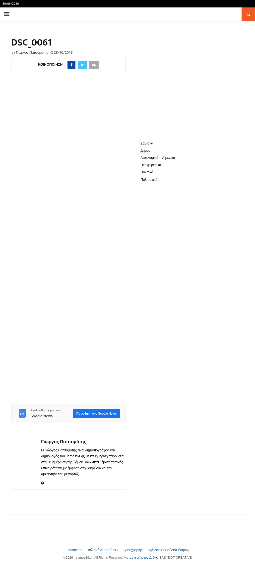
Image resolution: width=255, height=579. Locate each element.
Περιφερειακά (150, 165)
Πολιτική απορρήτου (103, 550)
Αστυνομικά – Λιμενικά (157, 158)
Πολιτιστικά (149, 180)
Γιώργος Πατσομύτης (32, 52)
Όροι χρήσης (133, 550)
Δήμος (145, 150)
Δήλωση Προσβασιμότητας (168, 550)
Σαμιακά (146, 143)
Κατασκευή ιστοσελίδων (142, 557)
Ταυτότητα (74, 550)
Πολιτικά (146, 172)
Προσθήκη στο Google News (96, 413)
